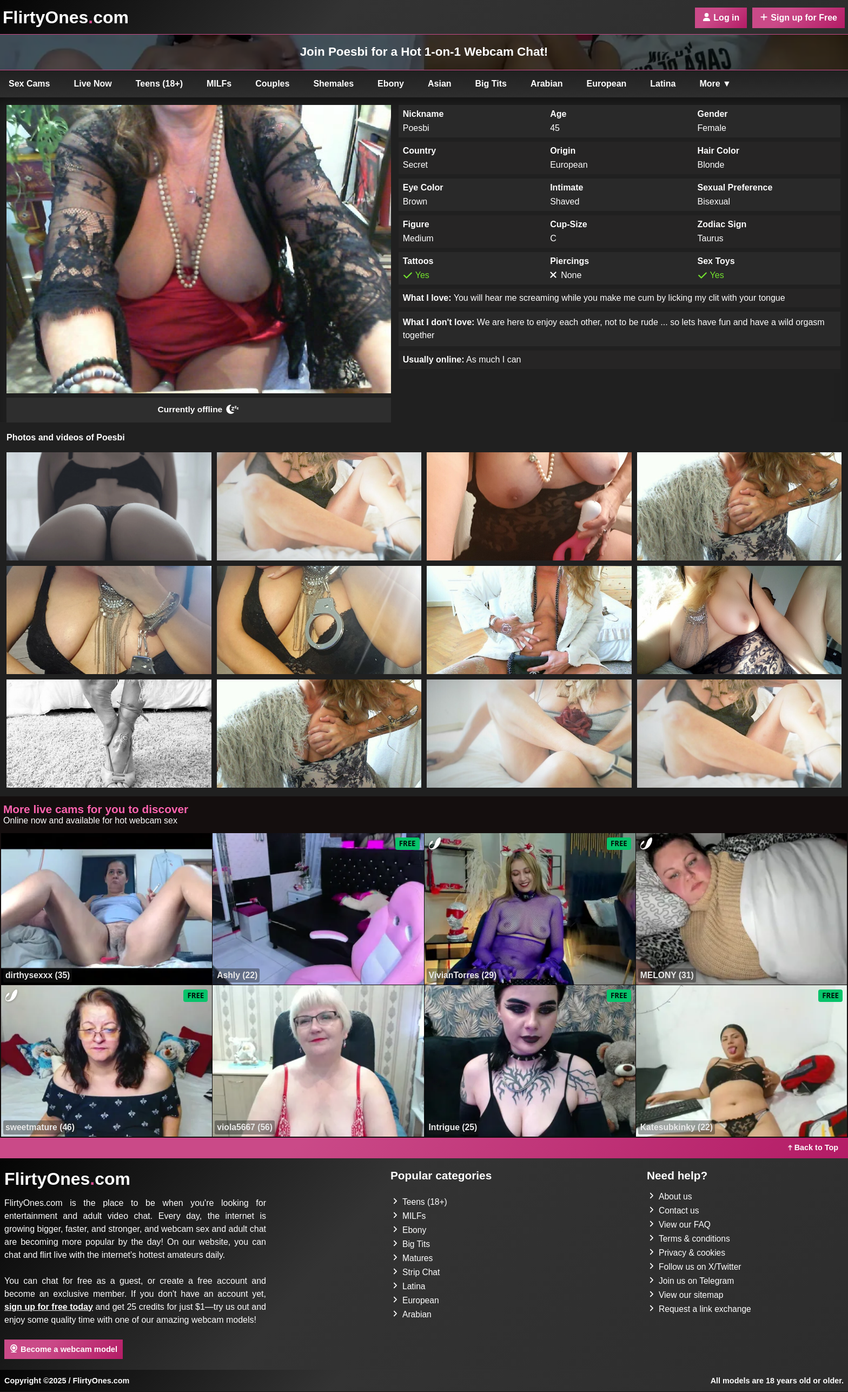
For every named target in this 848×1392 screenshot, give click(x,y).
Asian (440, 83)
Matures (413, 1258)
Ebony (390, 83)
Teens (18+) (159, 83)
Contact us (674, 1211)
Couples (272, 83)
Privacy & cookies (688, 1253)
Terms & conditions (690, 1239)
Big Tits (491, 83)
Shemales (333, 83)
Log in (721, 17)
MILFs (219, 83)
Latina (662, 83)
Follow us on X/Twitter (696, 1267)
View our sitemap (687, 1295)
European (607, 83)
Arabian (547, 83)
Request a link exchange (701, 1309)
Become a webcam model (63, 1349)
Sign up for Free (798, 17)
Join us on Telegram (692, 1281)
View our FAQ (680, 1225)
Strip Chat (417, 1272)
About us (671, 1197)
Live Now (93, 83)
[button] (108, 507)
